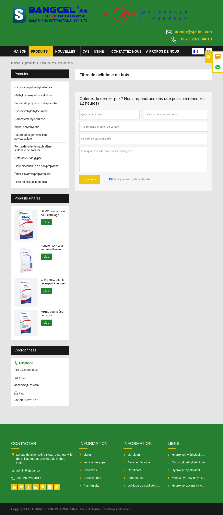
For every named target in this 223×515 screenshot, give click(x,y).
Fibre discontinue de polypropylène (36, 166)
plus (46, 222)
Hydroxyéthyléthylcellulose (31, 111)
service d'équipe (94, 462)
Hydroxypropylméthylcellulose (33, 87)
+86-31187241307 (26, 400)
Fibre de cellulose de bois (30, 181)
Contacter (23, 443)
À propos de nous (162, 51)
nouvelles (66, 51)
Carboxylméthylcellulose (29, 119)
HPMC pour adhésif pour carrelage (53, 213)
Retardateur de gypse (28, 158)
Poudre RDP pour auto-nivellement (52, 247)
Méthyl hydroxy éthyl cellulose (33, 95)
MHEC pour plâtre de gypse (52, 313)
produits (41, 51)
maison (19, 51)
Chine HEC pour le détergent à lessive (53, 281)
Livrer (87, 454)
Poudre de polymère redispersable (36, 103)
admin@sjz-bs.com (193, 31)
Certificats (134, 470)
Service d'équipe (139, 462)
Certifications (92, 477)
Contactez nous (126, 51)
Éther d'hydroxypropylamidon (32, 174)
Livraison (134, 454)
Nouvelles (90, 470)
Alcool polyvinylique (26, 127)
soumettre (89, 179)
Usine (100, 51)
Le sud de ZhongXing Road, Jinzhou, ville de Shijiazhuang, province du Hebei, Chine (44, 458)
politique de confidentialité (145, 485)
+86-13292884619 (195, 39)
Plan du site (91, 485)
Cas (86, 51)
